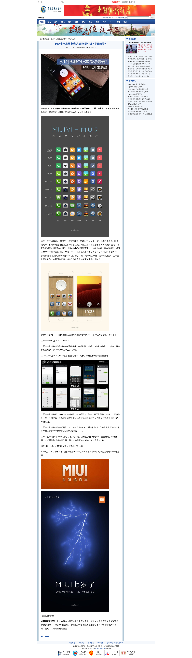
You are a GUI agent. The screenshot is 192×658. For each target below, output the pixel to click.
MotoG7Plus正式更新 (135, 94)
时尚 (104, 22)
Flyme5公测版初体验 (135, 87)
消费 (118, 22)
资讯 (49, 22)
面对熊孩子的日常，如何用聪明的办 (140, 71)
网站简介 (72, 643)
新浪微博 (125, 2)
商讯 (111, 22)
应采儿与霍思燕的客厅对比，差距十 (140, 64)
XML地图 (100, 643)
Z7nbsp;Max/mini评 (134, 104)
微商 (125, 22)
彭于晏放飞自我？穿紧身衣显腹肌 (140, 42)
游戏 (97, 22)
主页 (52, 39)
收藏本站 (132, 2)
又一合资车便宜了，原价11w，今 (139, 74)
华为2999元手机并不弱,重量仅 (138, 109)
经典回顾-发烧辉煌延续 (135, 106)
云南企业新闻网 (61, 39)
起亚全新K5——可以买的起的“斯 (139, 61)
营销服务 (91, 643)
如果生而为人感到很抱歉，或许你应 (140, 59)
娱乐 (63, 22)
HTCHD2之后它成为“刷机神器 (138, 89)
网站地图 (117, 643)
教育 (69, 22)
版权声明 (110, 643)
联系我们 (81, 643)
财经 (83, 22)
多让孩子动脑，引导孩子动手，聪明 (140, 56)
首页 (42, 22)
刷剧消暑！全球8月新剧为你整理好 (139, 66)
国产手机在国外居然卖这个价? (138, 111)
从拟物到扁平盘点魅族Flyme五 (138, 92)
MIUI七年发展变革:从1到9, (137, 84)
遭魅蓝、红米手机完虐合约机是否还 (140, 101)
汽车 (56, 22)
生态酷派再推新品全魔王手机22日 (139, 99)
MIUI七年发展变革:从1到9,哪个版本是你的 (116, 18)
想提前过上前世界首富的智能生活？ (140, 69)
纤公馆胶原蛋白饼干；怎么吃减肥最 (140, 114)
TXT (121, 643)
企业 (90, 22)
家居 (76, 22)
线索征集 (115, 2)
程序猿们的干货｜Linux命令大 (138, 97)
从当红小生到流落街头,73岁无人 (139, 76)
